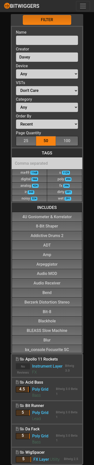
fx (64, 185)
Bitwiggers (21, 6)
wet (64, 198)
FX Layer (41, 459)
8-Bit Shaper (47, 225)
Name (21, 32)
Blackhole (47, 320)
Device (22, 66)
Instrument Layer (47, 366)
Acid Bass (34, 382)
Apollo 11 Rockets (41, 359)
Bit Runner (34, 405)
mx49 (29, 172)
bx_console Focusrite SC (47, 349)
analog (29, 185)
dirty (64, 191)
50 (46, 140)
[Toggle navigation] (83, 6)
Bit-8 (47, 311)
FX (34, 372)
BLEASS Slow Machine (47, 330)
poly (64, 179)
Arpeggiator (47, 264)
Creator (22, 49)
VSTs (20, 82)
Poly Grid (40, 389)
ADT (47, 245)
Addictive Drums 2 (47, 235)
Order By (23, 116)
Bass (36, 395)
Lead (36, 418)
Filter (47, 19)
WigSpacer (35, 452)
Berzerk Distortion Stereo (47, 302)
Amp (47, 254)
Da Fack (32, 429)
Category (24, 99)
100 (66, 140)
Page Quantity (28, 133)
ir (29, 191)
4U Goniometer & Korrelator (47, 216)
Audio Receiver (47, 282)
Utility (54, 459)
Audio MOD (47, 273)
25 (26, 140)
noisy (29, 198)
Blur (47, 339)
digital (29, 179)
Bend (47, 292)
